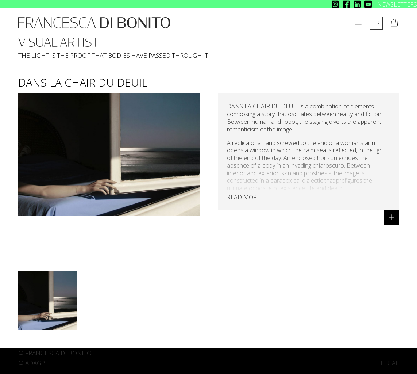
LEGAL (390, 363)
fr (376, 23)
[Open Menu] (358, 23)
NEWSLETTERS (397, 4)
